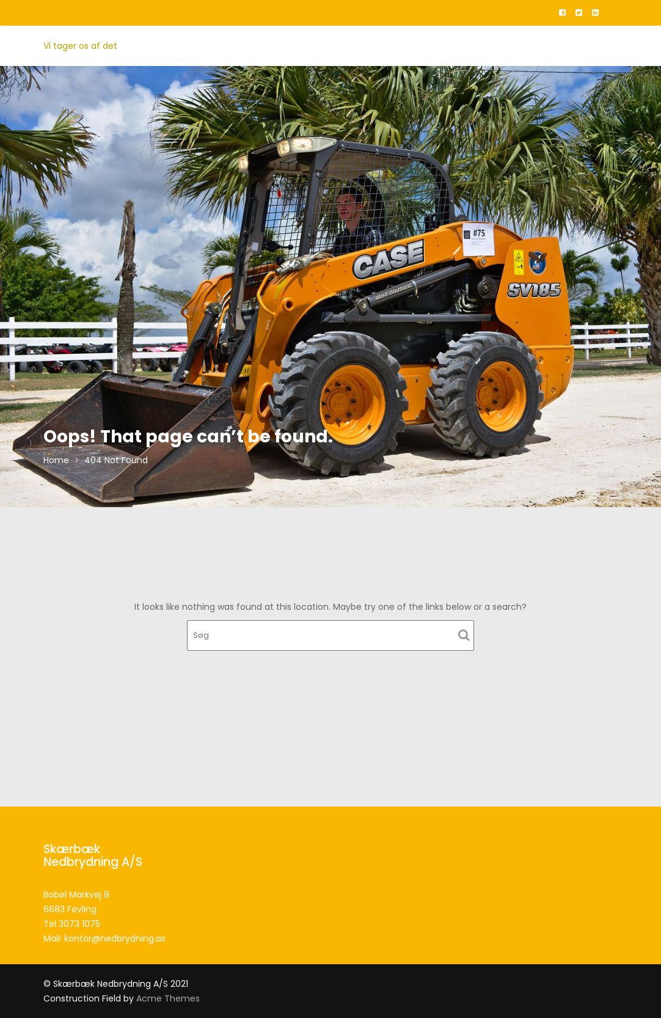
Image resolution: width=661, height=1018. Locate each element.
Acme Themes (168, 998)
